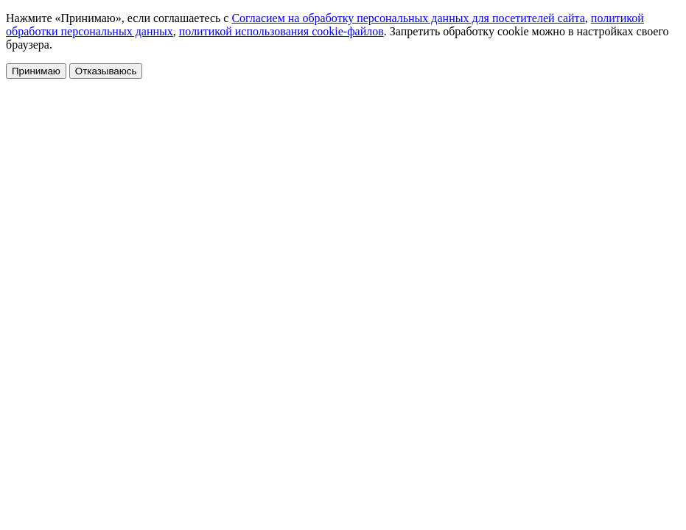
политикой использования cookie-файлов (281, 31)
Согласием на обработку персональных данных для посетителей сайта (407, 18)
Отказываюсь (106, 71)
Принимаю (36, 71)
